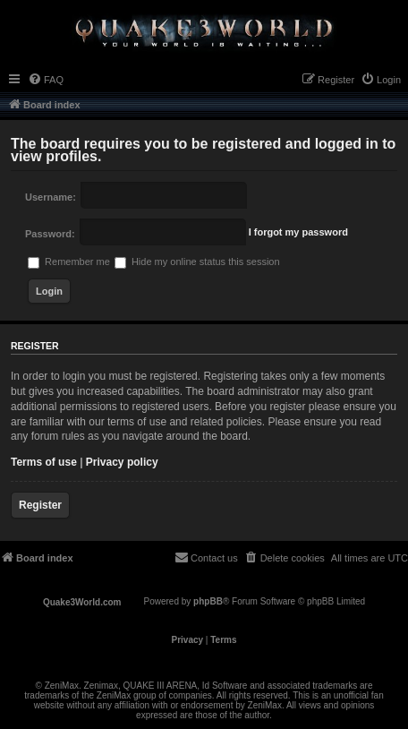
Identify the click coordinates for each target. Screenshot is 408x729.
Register (40, 505)
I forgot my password (298, 232)
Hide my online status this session (197, 261)
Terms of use (44, 462)
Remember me (69, 261)
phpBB (208, 601)
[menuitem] (46, 79)
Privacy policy (122, 462)
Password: (50, 233)
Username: (50, 197)
